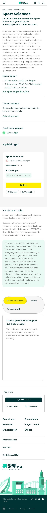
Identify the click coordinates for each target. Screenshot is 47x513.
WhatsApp (12, 133)
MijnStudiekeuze (23, 400)
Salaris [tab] (34, 301)
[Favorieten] (39, 2)
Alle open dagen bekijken (16, 92)
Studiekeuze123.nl (11, 455)
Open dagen (31, 419)
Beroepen (8, 424)
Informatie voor (10, 440)
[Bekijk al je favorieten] (11, 406)
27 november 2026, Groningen (20, 81)
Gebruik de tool (11, 116)
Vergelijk (27, 193)
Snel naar (7, 447)
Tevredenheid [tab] (13, 309)
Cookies (31, 509)
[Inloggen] (43, 2)
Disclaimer (13, 509)
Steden (28, 430)
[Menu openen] (4, 3)
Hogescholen (32, 424)
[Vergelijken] (34, 2)
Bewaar (12, 193)
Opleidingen (9, 419)
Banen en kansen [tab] (15, 301)
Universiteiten (10, 430)
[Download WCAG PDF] (4, 508)
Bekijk (30, 185)
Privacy (23, 509)
